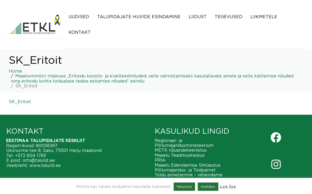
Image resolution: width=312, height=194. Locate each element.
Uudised (79, 16)
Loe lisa (228, 187)
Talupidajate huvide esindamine (139, 16)
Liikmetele (263, 16)
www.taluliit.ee (45, 165)
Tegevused (228, 16)
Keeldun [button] (208, 186)
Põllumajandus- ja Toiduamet (185, 169)
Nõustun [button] (184, 186)
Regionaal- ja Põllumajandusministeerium (184, 143)
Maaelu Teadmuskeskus (180, 155)
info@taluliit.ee (39, 160)
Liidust (198, 16)
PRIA (160, 160)
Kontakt (80, 32)
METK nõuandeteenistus (181, 150)
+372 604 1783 (30, 155)
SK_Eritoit (20, 101)
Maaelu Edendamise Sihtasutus (187, 165)
